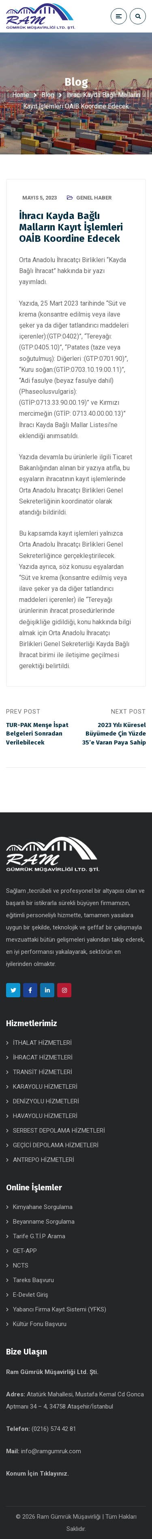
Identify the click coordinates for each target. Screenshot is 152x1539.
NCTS (20, 1265)
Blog (47, 95)
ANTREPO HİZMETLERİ (43, 1159)
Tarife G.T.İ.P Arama (39, 1236)
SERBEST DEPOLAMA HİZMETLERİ (59, 1130)
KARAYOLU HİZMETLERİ (45, 1086)
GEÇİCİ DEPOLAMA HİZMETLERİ (55, 1145)
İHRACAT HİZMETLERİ (43, 1057)
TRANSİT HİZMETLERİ (42, 1072)
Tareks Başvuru (33, 1280)
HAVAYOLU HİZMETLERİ (45, 1116)
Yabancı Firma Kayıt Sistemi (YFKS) (59, 1309)
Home (20, 95)
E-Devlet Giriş (30, 1294)
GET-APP (25, 1251)
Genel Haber (93, 198)
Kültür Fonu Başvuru (39, 1324)
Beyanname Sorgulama (44, 1221)
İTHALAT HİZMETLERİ (42, 1042)
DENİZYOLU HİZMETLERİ (46, 1101)
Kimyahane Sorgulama (43, 1207)
